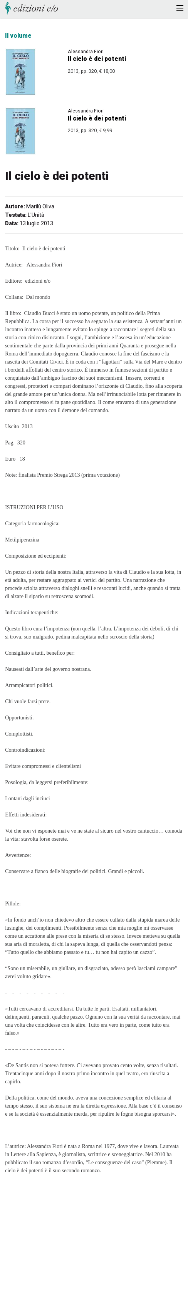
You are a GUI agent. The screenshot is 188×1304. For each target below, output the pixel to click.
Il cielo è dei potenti (97, 58)
